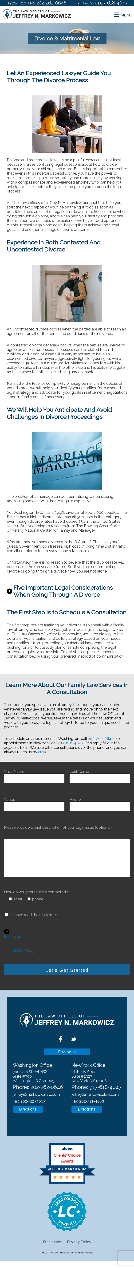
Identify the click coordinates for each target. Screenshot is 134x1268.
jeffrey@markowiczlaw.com (36, 1101)
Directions (27, 1116)
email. (43, 752)
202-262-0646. (101, 738)
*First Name (34, 775)
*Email (34, 803)
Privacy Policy (23, 957)
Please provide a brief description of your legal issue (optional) (58, 827)
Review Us (67, 1059)
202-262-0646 (51, 3)
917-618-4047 (113, 3)
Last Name (100, 775)
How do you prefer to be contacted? (36, 899)
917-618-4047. (71, 743)
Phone (100, 803)
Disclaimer (13, 943)
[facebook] (61, 1051)
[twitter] (73, 1051)
